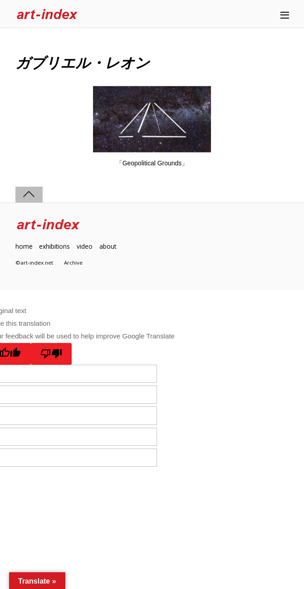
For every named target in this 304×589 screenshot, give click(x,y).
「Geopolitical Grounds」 (152, 163)
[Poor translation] (51, 354)
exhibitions (54, 246)
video (85, 246)
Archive (73, 262)
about (107, 246)
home (24, 246)
